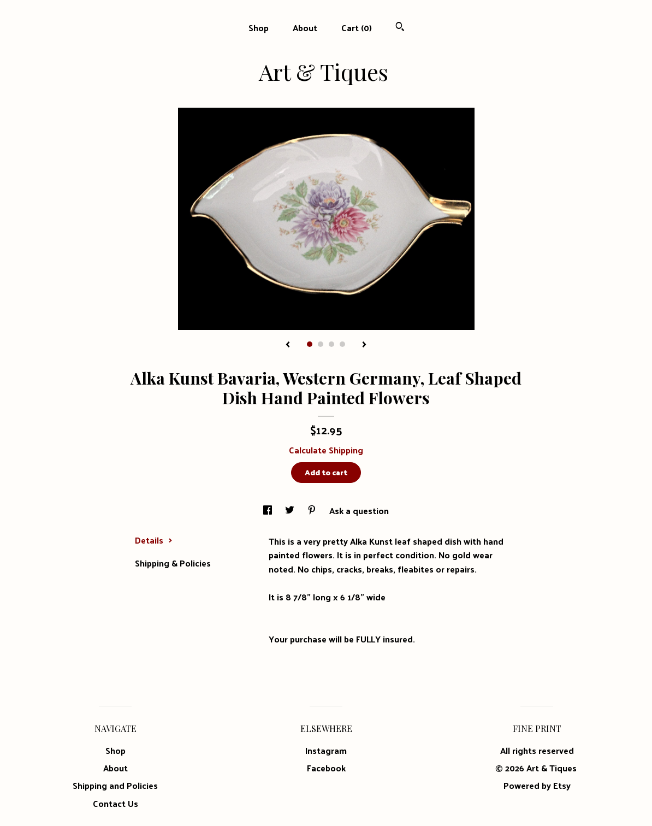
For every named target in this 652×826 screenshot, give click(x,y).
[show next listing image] (364, 345)
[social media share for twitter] (291, 510)
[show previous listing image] (288, 345)
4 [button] (342, 344)
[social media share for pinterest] (312, 510)
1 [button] (309, 344)
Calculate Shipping (326, 450)
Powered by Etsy (537, 785)
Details (154, 540)
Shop (258, 28)
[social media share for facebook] (268, 510)
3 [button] (331, 344)
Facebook (326, 768)
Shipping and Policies (115, 785)
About (305, 28)
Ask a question (359, 510)
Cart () (356, 28)
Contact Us (115, 803)
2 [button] (320, 344)
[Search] (400, 28)
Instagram (326, 750)
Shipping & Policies (173, 563)
